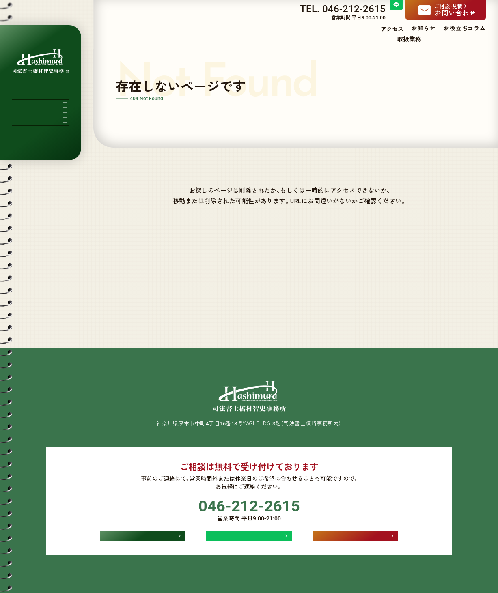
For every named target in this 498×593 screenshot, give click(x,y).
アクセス (392, 29)
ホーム (296, 39)
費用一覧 (426, 39)
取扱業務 (393, 39)
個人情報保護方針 (249, 563)
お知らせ (423, 28)
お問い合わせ (460, 9)
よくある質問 (466, 39)
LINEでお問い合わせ (249, 514)
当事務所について (339, 39)
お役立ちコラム (465, 28)
